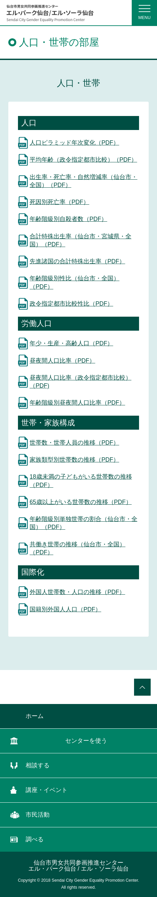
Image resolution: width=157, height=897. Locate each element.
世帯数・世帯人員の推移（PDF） (74, 442)
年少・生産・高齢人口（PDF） (71, 343)
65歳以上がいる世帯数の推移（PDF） (81, 502)
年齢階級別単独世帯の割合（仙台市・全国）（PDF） (83, 523)
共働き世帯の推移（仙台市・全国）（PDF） (77, 548)
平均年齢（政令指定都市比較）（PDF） (83, 159)
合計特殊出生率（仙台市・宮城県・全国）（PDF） (80, 240)
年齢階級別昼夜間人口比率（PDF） (77, 402)
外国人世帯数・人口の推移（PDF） (77, 592)
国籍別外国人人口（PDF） (65, 609)
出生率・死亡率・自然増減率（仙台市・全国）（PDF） (83, 181)
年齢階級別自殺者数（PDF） (68, 219)
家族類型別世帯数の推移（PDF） (74, 459)
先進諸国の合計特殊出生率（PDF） (77, 261)
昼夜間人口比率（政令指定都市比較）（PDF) (80, 381)
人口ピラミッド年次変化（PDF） (74, 142)
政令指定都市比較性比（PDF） (71, 303)
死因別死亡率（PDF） (59, 202)
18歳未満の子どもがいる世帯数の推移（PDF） (81, 480)
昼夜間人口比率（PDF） (62, 360)
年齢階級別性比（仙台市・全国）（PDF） (74, 282)
